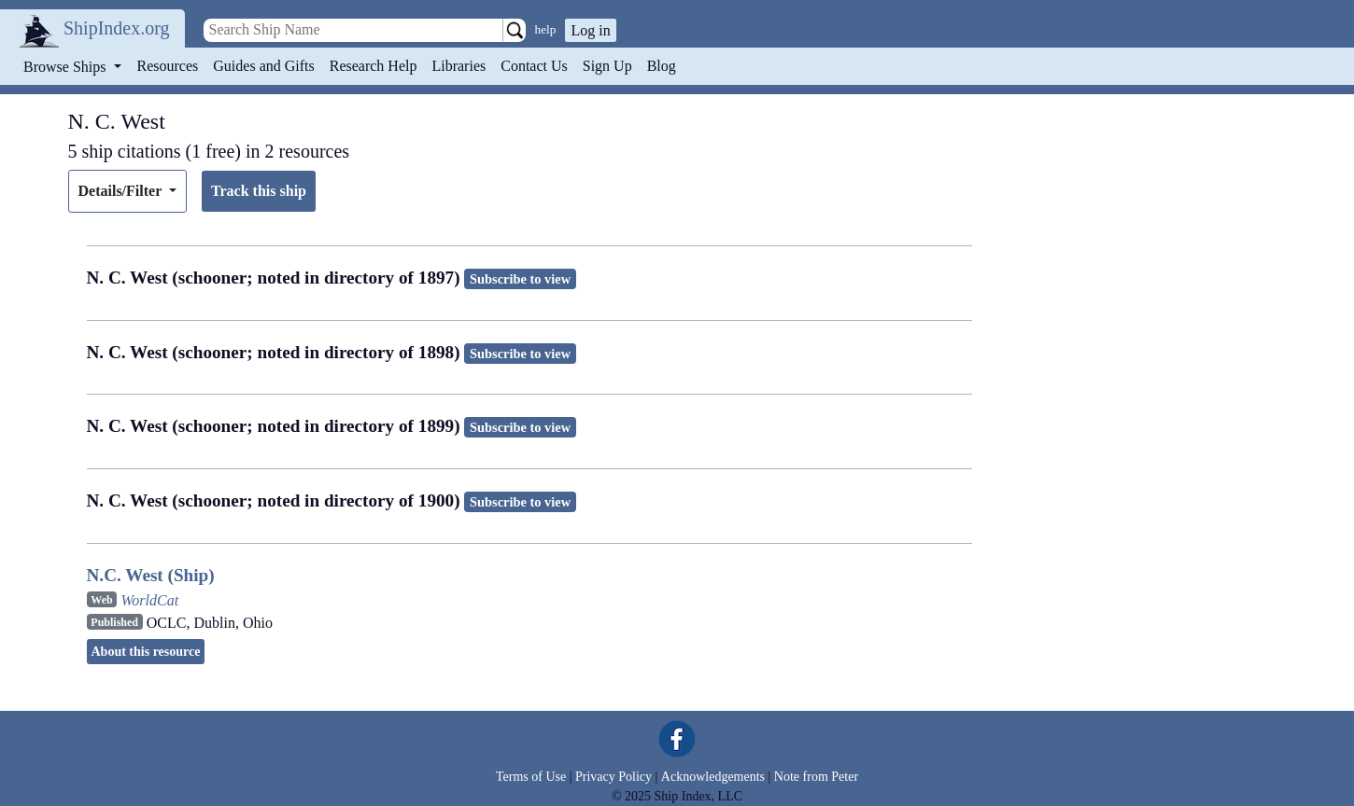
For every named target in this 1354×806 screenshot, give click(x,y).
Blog (661, 66)
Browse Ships (66, 67)
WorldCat (149, 600)
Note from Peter (816, 777)
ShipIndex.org (116, 28)
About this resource (146, 652)
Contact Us (534, 66)
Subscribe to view (520, 278)
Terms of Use (531, 777)
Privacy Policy (613, 777)
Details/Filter (121, 191)
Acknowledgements (713, 777)
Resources (168, 66)
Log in (590, 30)
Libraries (458, 66)
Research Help (373, 66)
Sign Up (607, 66)
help (546, 29)
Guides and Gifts (263, 66)
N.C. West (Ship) (151, 575)
